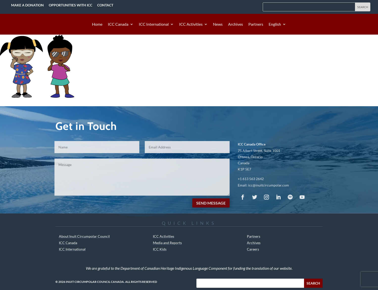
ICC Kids (159, 249)
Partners (255, 24)
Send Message (206, 203)
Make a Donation (27, 5)
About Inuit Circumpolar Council (84, 236)
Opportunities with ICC (70, 5)
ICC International (154, 24)
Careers (253, 249)
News (218, 24)
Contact (105, 5)
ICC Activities (191, 24)
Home (97, 24)
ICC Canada (118, 24)
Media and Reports (167, 243)
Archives (235, 24)
